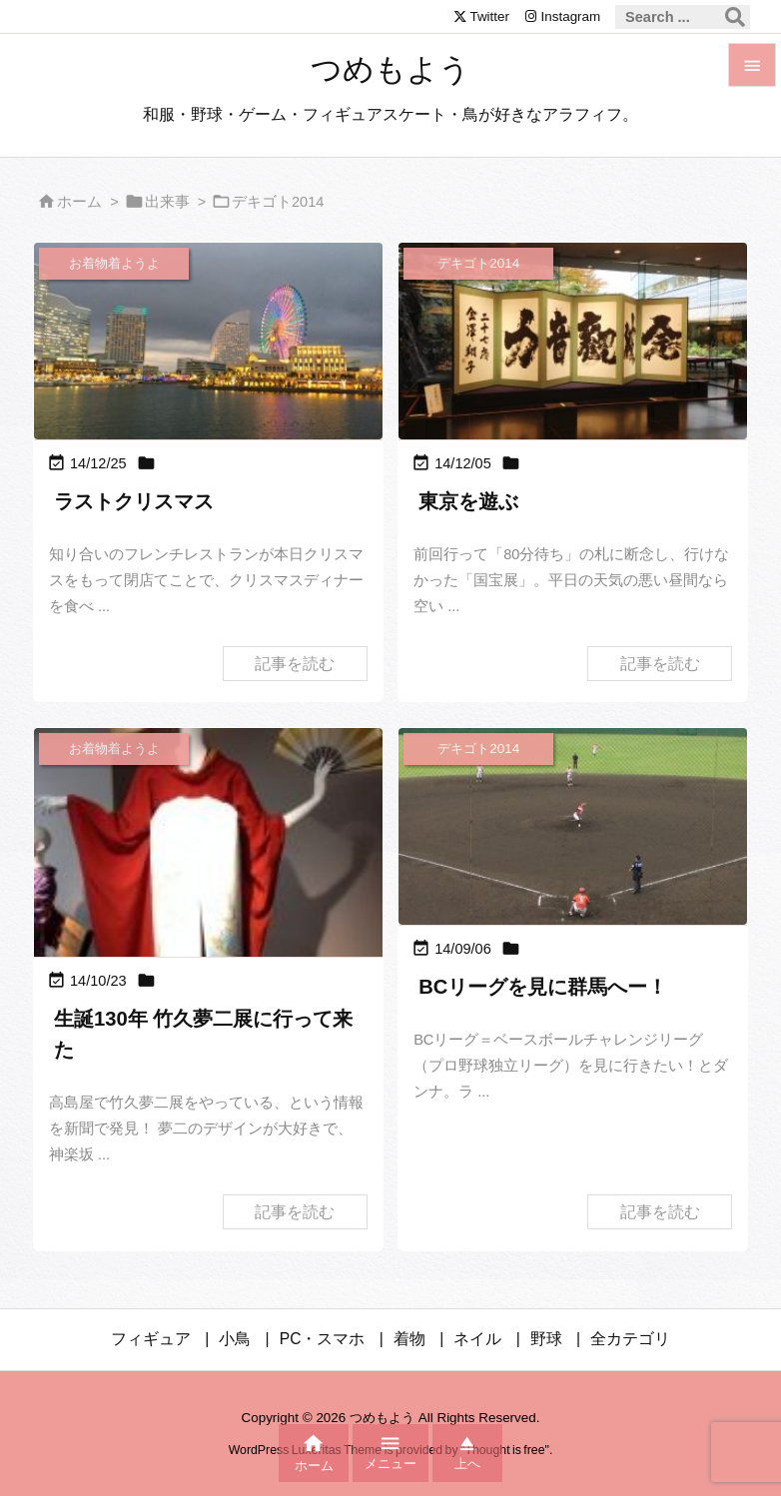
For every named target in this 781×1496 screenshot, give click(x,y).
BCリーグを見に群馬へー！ (542, 987)
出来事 (167, 202)
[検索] (735, 17)
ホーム (79, 202)
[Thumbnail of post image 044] (208, 340)
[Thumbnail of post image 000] (572, 826)
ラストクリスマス (134, 501)
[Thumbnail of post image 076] (572, 340)
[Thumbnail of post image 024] (208, 915)
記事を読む (295, 663)
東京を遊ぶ (468, 501)
